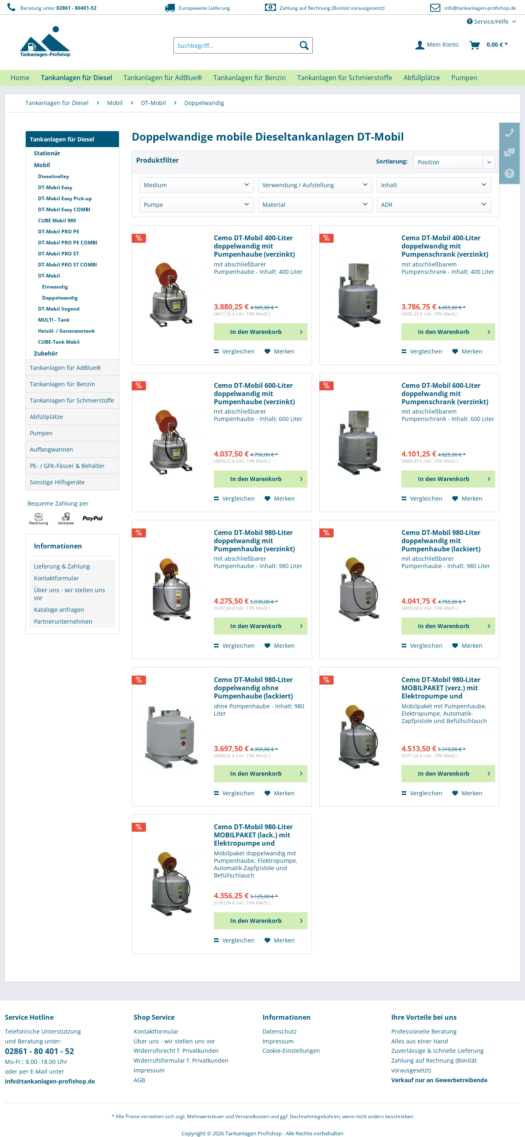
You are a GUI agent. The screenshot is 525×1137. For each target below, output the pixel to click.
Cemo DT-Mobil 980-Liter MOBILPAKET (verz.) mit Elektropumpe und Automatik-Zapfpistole (441, 688)
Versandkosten (252, 1116)
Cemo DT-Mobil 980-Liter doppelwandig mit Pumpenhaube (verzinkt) (254, 540)
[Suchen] (304, 45)
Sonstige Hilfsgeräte (57, 482)
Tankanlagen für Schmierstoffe (72, 400)
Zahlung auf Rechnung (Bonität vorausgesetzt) (324, 7)
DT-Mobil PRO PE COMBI (67, 242)
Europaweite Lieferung (196, 7)
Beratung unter (50, 7)
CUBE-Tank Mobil (59, 341)
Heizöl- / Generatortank (66, 330)
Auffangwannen (51, 449)
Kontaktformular (56, 578)
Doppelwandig (60, 297)
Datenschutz (279, 1031)
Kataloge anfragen (59, 609)
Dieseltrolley (53, 176)
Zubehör (46, 353)
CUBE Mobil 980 (57, 220)
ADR (387, 204)
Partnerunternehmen (63, 621)
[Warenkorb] (489, 45)
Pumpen (41, 433)
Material (273, 204)
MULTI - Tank (54, 319)
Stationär (47, 153)
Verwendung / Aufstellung (298, 185)
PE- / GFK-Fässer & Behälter (67, 466)
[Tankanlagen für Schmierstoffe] (345, 77)
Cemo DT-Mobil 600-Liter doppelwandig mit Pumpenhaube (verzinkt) (254, 393)
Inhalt (389, 185)
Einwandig (55, 286)
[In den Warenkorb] (260, 331)
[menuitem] (243, 45)
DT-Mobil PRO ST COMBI (67, 264)
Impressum (149, 1070)
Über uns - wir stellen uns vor (69, 594)
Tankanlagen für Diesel (62, 139)
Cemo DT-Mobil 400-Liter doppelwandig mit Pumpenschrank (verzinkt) (445, 246)
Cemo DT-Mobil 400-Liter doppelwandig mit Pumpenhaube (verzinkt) (254, 246)
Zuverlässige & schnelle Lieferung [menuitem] (437, 1050)
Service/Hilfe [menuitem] (488, 21)
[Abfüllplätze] (422, 77)
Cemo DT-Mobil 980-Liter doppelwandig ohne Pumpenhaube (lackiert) (253, 688)
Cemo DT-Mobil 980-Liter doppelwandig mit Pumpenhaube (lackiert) (441, 540)
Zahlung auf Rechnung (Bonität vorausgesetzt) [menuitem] (434, 1065)
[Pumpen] (464, 77)
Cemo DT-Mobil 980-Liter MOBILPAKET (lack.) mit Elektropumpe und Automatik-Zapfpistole (253, 835)
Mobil (42, 165)
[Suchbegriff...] (243, 45)
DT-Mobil (49, 275)
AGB (139, 1080)
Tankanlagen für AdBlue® (65, 368)
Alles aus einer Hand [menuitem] (419, 1041)
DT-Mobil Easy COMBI (64, 209)
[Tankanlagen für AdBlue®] (163, 77)
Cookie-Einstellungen (291, 1050)
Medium (155, 185)
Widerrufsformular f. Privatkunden (181, 1060)
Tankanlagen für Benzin (62, 384)
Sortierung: (392, 161)
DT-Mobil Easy (55, 187)
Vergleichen (234, 351)
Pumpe (153, 204)
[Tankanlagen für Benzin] (250, 77)
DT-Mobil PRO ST (58, 253)
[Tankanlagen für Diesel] (76, 77)
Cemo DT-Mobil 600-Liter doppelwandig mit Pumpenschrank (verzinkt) (445, 393)
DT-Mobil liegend (59, 308)
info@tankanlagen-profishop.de (480, 7)
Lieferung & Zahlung (62, 566)
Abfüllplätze (46, 417)
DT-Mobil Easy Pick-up (65, 198)
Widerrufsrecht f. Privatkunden (176, 1050)
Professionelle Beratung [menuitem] (424, 1031)
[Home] (20, 77)
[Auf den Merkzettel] (280, 351)
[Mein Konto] (437, 45)
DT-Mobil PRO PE (58, 231)
